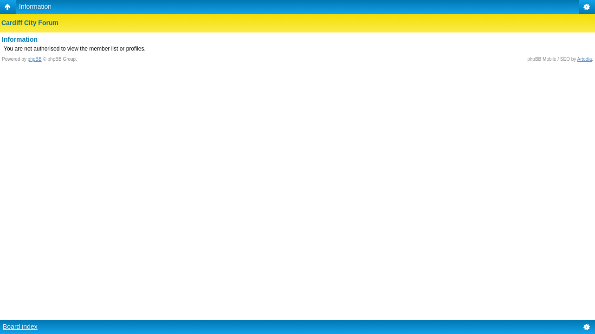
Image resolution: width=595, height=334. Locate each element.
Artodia (584, 59)
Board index (20, 326)
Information (35, 6)
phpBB (35, 59)
